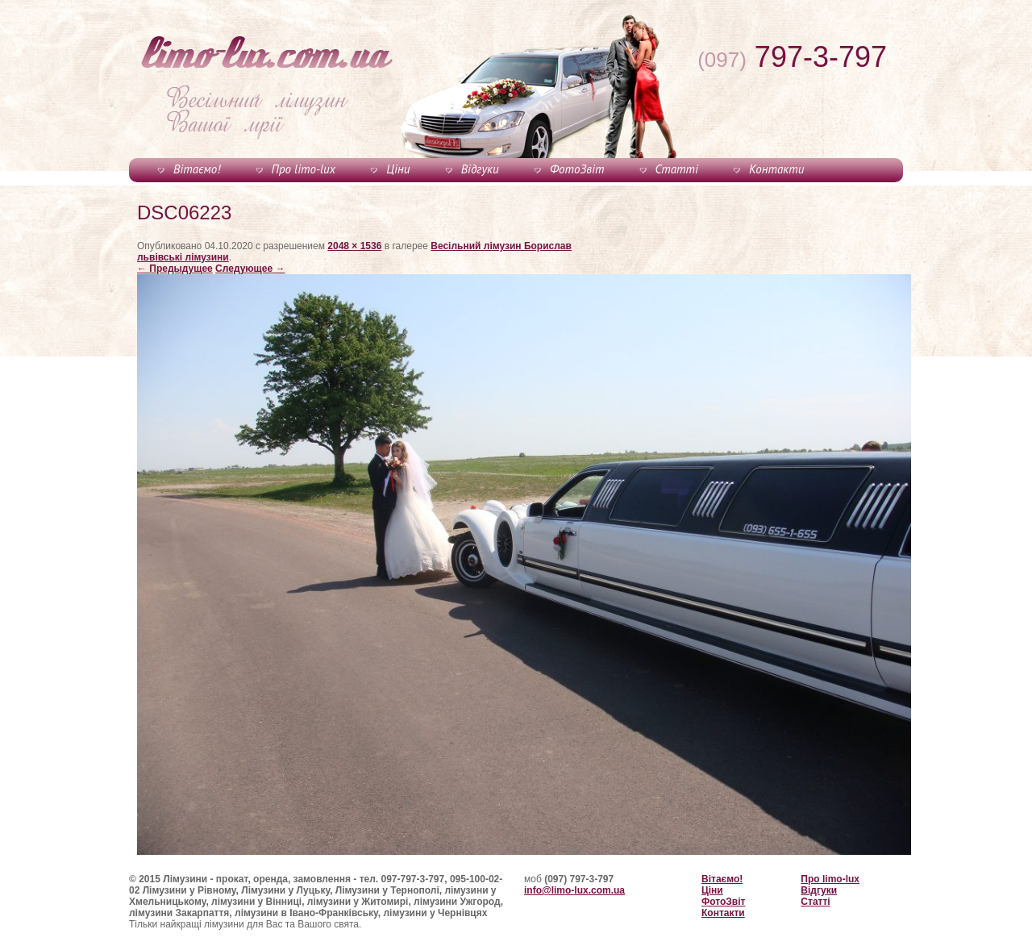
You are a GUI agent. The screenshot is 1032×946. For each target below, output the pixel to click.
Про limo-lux (303, 169)
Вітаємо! (196, 169)
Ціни (398, 169)
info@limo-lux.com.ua (574, 890)
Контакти (776, 169)
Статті (676, 169)
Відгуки (480, 169)
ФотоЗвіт (577, 169)
